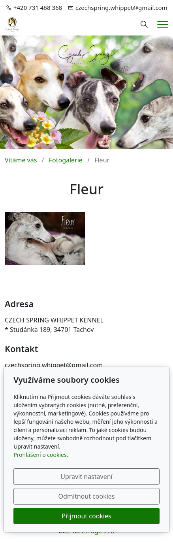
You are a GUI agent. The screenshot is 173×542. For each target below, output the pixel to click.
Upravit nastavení (86, 476)
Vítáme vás (21, 160)
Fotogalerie (66, 160)
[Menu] (162, 24)
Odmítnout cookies (86, 496)
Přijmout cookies (86, 516)
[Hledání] (144, 24)
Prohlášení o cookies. (40, 454)
